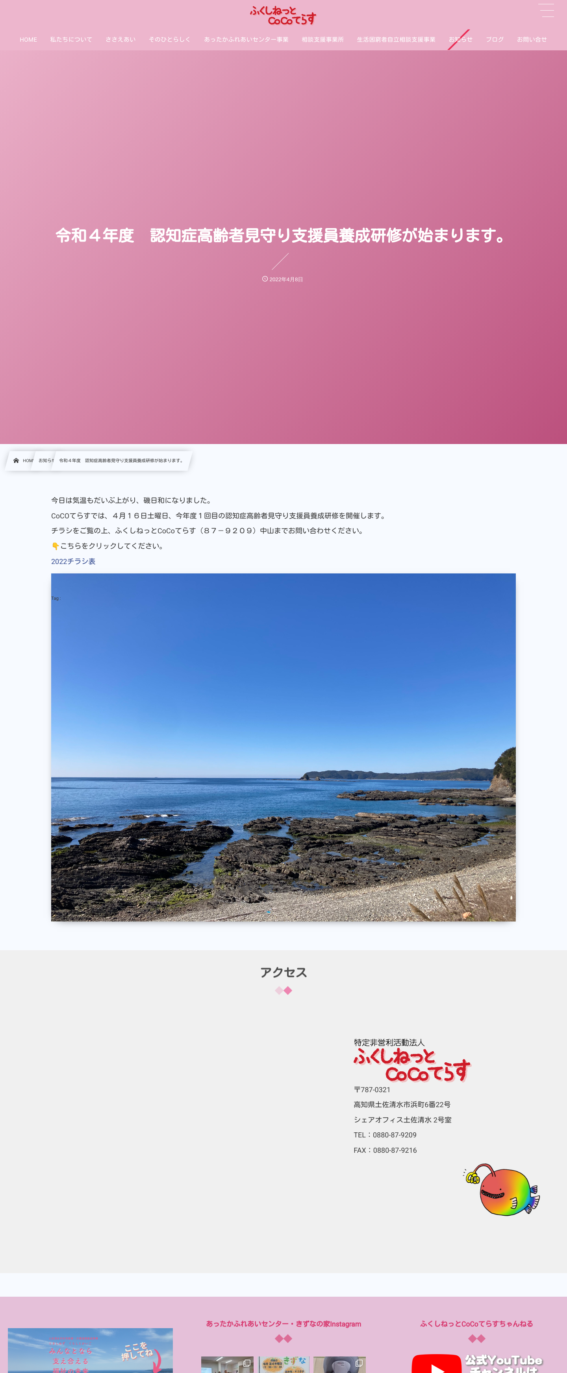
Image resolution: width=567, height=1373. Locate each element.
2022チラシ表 (73, 562)
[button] (546, 10)
